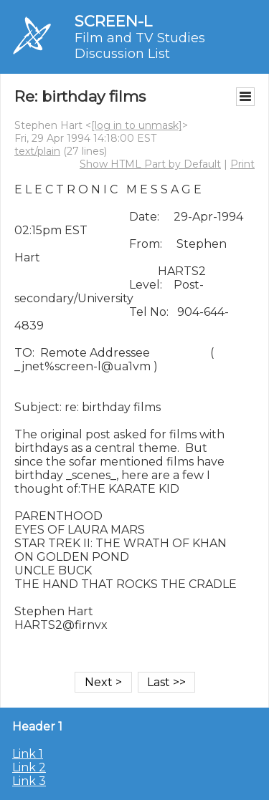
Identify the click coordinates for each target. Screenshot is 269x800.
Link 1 (27, 754)
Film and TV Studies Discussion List (140, 46)
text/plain (37, 151)
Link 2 (29, 767)
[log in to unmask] (136, 125)
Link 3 (29, 781)
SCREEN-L (113, 21)
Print (242, 164)
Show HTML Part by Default (150, 164)
